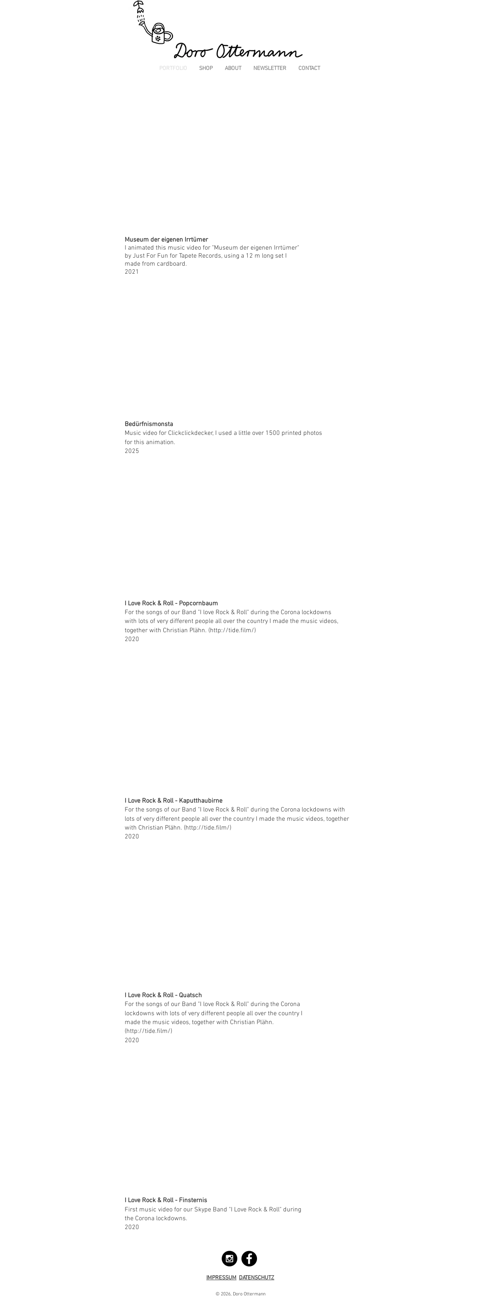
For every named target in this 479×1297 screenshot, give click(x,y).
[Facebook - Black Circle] (249, 1258)
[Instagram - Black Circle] (229, 1258)
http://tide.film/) (233, 631)
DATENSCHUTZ (256, 1277)
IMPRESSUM (221, 1277)
